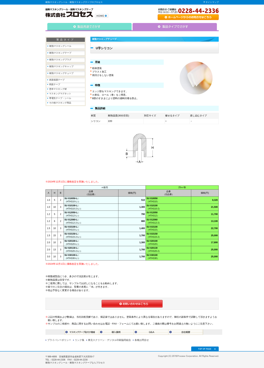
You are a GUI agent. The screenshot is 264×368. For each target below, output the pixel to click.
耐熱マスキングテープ (60, 53)
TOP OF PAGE (205, 349)
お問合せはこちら (132, 304)
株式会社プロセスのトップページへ (101, 16)
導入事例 (116, 332)
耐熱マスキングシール (60, 46)
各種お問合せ (142, 340)
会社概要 (185, 332)
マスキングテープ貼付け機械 (82, 332)
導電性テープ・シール (60, 98)
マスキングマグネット (60, 93)
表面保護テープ (57, 80)
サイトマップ (212, 2)
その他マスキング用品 (60, 102)
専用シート (188, 17)
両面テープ (54, 84)
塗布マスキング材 (58, 89)
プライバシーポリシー (59, 340)
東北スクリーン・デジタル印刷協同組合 (109, 340)
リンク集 (79, 340)
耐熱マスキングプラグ (60, 59)
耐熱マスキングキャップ (61, 66)
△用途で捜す (88, 27)
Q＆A (151, 332)
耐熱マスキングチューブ (61, 73)
